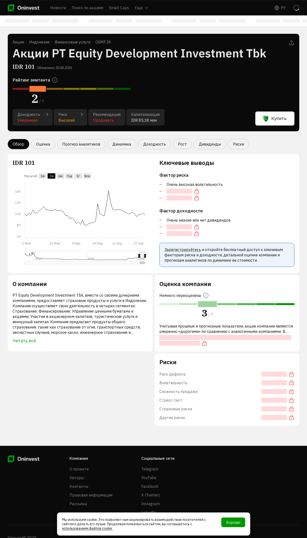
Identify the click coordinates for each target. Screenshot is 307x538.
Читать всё (24, 340)
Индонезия (39, 42)
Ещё (141, 7)
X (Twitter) (150, 495)
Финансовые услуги (72, 42)
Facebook (149, 486)
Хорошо (233, 522)
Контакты (79, 486)
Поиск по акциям (87, 7)
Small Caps (119, 7)
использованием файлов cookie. (87, 528)
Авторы (77, 477)
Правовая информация (91, 495)
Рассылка (78, 503)
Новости (58, 7)
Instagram (150, 503)
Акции (18, 42)
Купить (274, 118)
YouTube (148, 477)
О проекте (79, 469)
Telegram (149, 469)
